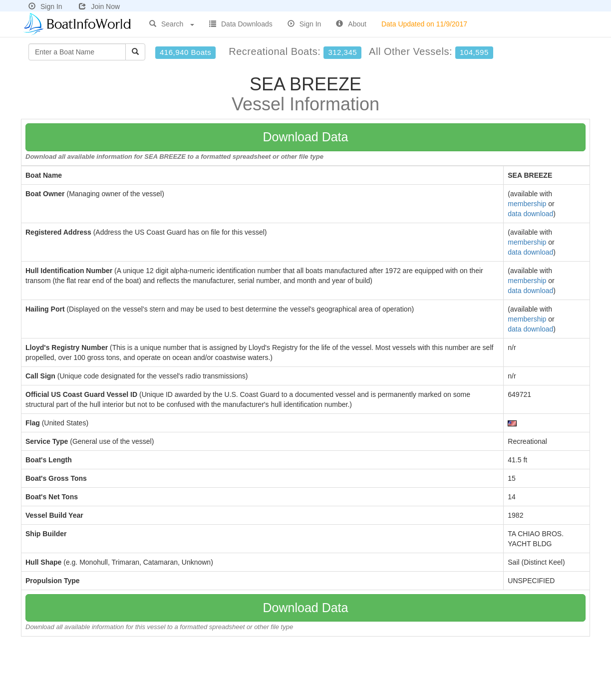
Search (171, 24)
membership (527, 204)
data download (530, 214)
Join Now (99, 6)
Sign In (45, 6)
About (351, 24)
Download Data (305, 137)
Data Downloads (241, 24)
